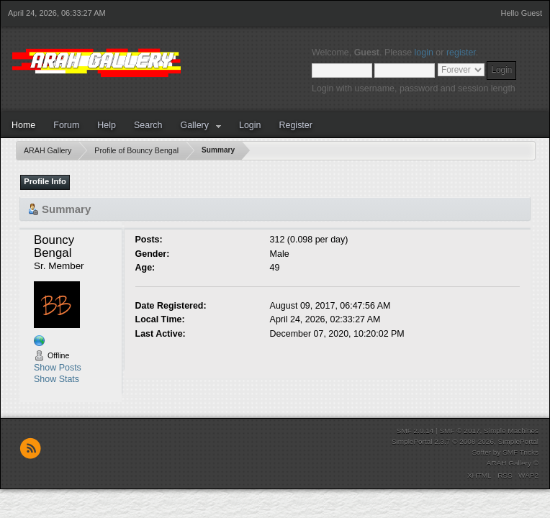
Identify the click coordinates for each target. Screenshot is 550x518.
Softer (481, 452)
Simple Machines (511, 431)
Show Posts (57, 368)
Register (295, 125)
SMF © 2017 (459, 431)
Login (250, 125)
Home (23, 125)
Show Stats (56, 379)
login (424, 52)
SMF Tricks (520, 452)
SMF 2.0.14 (415, 431)
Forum (66, 125)
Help (106, 125)
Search (148, 125)
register (461, 52)
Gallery (194, 125)
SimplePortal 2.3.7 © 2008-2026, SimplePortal (465, 441)
